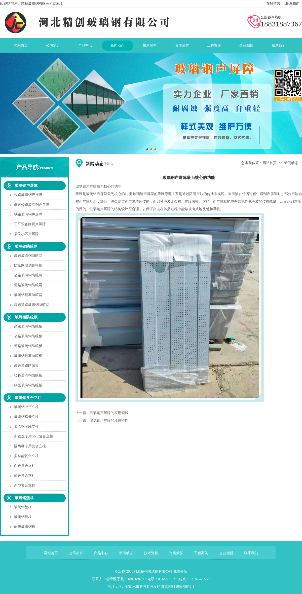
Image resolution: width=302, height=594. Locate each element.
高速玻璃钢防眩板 (28, 326)
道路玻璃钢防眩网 (28, 285)
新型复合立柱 (24, 485)
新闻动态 (291, 163)
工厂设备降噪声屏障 (30, 224)
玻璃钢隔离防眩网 (28, 295)
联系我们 (292, 4)
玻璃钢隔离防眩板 (28, 356)
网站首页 (269, 163)
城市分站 (180, 571)
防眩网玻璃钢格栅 (28, 265)
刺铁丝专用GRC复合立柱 (33, 436)
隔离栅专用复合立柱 (30, 446)
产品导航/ (34, 167)
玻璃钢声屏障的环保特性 (109, 420)
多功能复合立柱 (26, 456)
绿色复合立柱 (24, 475)
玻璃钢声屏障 (26, 185)
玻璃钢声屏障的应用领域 (109, 413)
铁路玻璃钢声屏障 (28, 214)
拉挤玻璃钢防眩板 (28, 375)
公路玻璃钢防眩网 (28, 275)
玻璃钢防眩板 (26, 317)
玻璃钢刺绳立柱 (26, 426)
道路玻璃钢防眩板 (28, 346)
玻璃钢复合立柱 (28, 398)
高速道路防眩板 (26, 365)
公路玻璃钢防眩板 (28, 336)
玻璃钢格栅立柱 (26, 417)
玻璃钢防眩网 (26, 246)
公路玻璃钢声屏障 (28, 195)
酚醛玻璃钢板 (24, 527)
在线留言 (273, 4)
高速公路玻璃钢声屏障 (31, 204)
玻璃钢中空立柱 (26, 407)
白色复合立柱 (24, 466)
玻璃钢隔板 (23, 517)
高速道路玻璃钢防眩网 (31, 305)
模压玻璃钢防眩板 (28, 385)
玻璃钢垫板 (24, 498)
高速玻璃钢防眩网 (28, 255)
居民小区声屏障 (26, 234)
